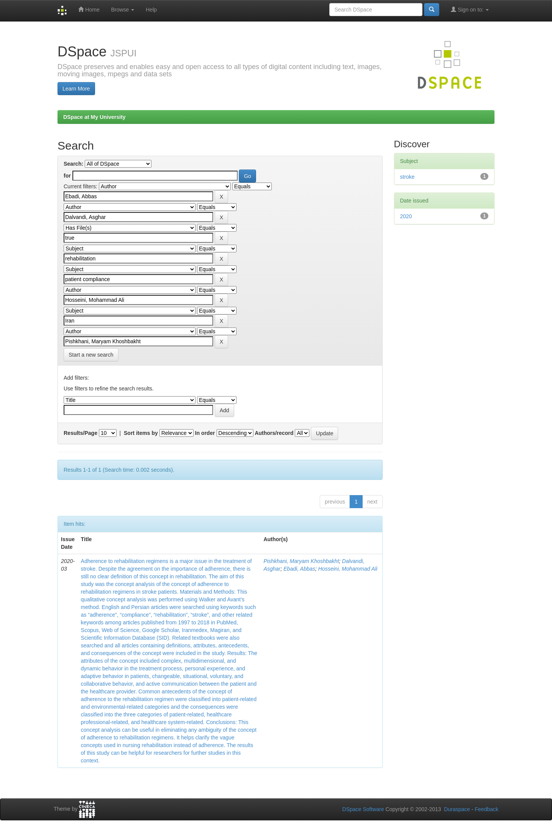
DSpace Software (363, 809)
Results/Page (80, 433)
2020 (406, 216)
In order (205, 433)
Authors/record (274, 433)
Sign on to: (470, 9)
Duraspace (457, 809)
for (67, 176)
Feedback (486, 809)
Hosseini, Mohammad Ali (347, 569)
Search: (73, 164)
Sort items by (141, 433)
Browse (123, 10)
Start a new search (91, 355)
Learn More (76, 89)
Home (88, 9)
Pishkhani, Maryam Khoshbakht (301, 561)
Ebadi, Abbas (299, 569)
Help (151, 10)
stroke (407, 177)
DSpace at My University (94, 117)
